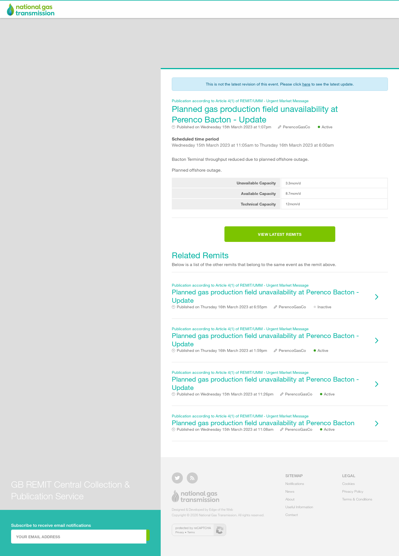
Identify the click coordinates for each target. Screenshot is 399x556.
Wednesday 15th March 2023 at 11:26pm (225, 401)
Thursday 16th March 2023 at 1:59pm (222, 357)
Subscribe (126, 536)
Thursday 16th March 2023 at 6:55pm (222, 313)
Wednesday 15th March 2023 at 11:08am (225, 436)
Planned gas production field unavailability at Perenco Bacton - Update (270, 111)
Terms (191, 535)
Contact (377, 10)
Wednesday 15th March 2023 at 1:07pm (224, 127)
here (306, 84)
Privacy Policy (352, 494)
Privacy (179, 535)
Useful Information (331, 10)
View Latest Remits (279, 238)
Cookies (348, 487)
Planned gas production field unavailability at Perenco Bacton (270, 426)
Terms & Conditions (357, 502)
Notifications (220, 10)
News (257, 10)
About (287, 10)
